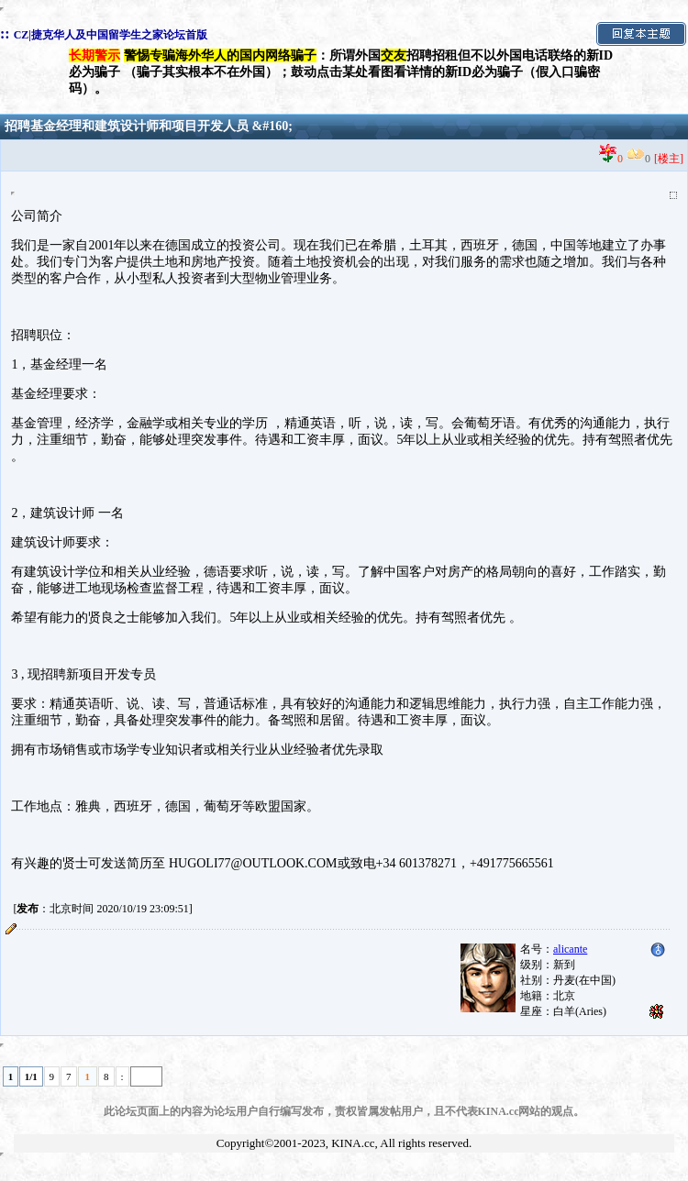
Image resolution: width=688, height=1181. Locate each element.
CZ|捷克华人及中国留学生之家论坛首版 (110, 34)
